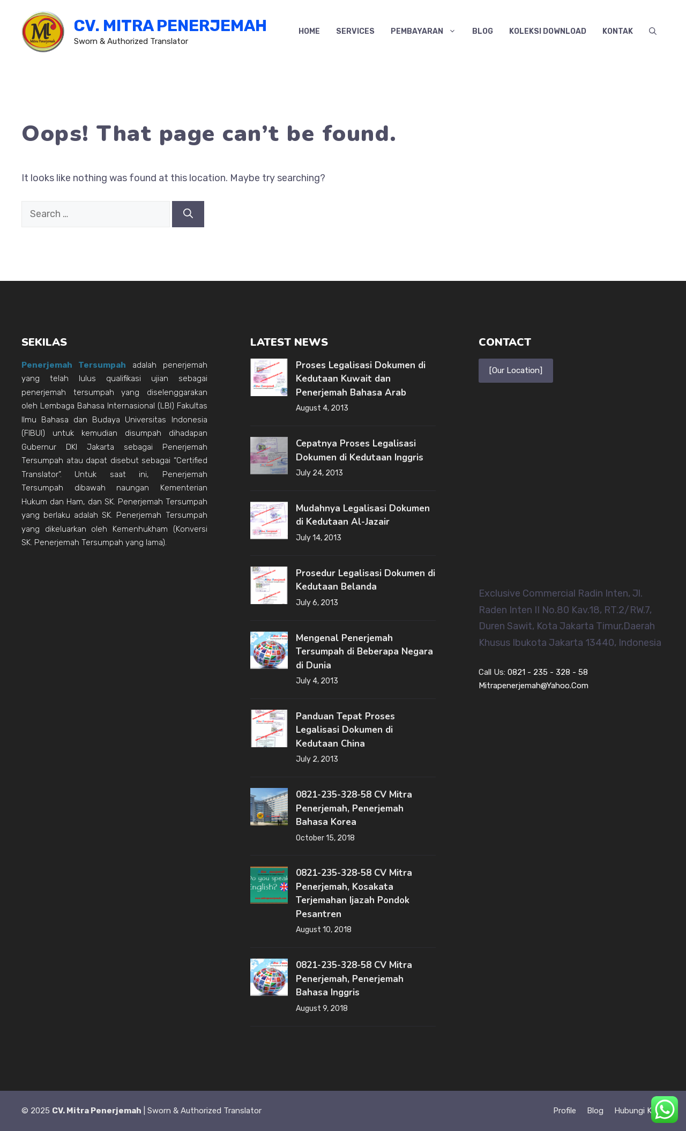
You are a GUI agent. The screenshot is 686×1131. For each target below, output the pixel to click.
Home (309, 31)
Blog (482, 31)
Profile (564, 1110)
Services (355, 31)
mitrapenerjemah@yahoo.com (533, 685)
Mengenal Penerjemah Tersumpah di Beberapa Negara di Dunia (364, 652)
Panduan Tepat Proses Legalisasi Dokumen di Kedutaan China (345, 730)
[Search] (188, 214)
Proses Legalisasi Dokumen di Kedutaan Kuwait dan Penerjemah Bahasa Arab (361, 379)
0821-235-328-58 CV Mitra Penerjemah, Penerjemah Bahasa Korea (354, 808)
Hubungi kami (639, 1110)
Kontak (617, 31)
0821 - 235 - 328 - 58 (548, 672)
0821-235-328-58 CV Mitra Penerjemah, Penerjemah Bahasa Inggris (354, 979)
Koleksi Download (547, 31)
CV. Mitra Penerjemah (170, 25)
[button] (653, 32)
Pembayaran (427, 32)
